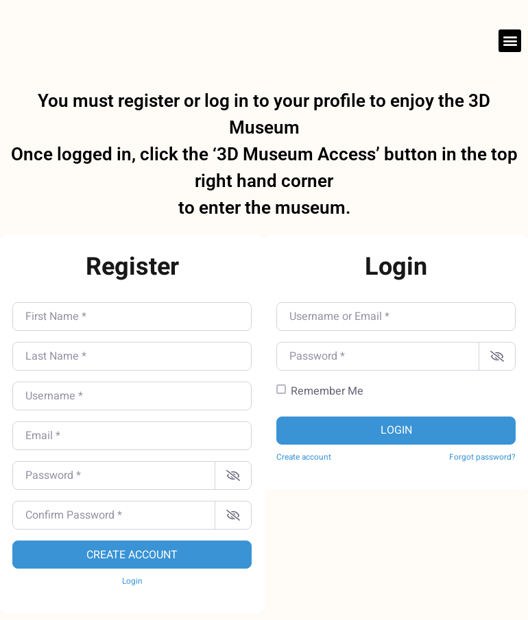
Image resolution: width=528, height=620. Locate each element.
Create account (132, 555)
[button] (510, 40)
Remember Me (327, 391)
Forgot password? (482, 457)
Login (132, 581)
